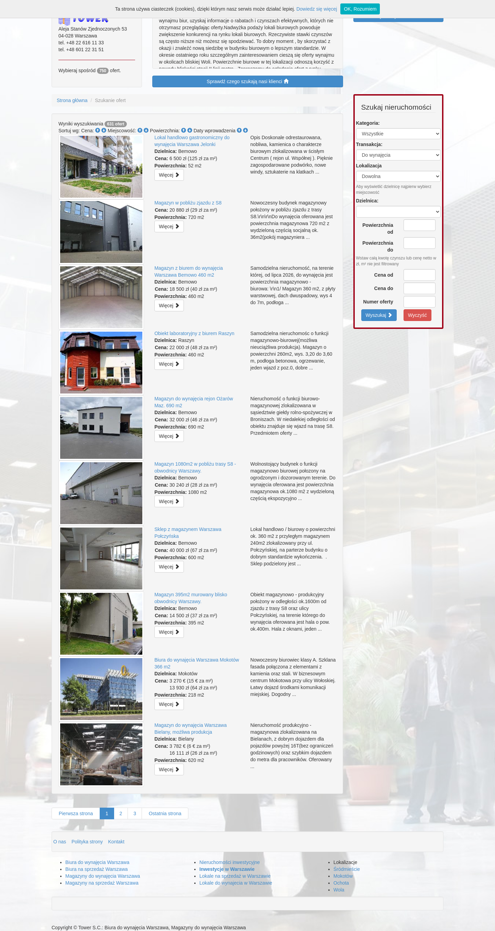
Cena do (383, 288)
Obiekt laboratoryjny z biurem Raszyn (194, 333)
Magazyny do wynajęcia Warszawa (102, 876)
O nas (60, 841)
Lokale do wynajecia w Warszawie (235, 883)
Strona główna (72, 100)
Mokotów (343, 876)
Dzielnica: (367, 200)
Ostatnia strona (165, 813)
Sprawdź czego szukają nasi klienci (247, 81)
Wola (338, 890)
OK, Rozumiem (360, 9)
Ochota (341, 883)
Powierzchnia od (377, 228)
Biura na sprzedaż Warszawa (96, 869)
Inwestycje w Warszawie (227, 869)
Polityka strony (88, 841)
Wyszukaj (379, 315)
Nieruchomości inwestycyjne (229, 862)
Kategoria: (368, 123)
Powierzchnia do (377, 246)
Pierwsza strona (76, 813)
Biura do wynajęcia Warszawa (97, 862)
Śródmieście (346, 869)
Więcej (169, 175)
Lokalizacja (369, 165)
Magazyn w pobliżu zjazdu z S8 (187, 203)
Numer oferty (378, 301)
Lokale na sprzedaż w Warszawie (235, 876)
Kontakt (116, 841)
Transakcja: (369, 144)
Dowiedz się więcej (316, 9)
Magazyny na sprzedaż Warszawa (102, 883)
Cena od (383, 275)
